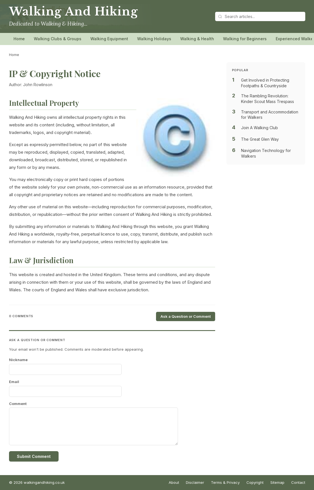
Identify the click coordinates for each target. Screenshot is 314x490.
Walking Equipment (109, 38)
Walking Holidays (154, 38)
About (174, 482)
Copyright (255, 482)
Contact (298, 482)
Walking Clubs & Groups (57, 38)
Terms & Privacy (225, 482)
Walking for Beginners (245, 38)
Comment (17, 403)
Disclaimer (195, 482)
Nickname (18, 359)
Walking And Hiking (73, 12)
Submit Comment (34, 456)
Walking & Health (197, 38)
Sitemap (277, 482)
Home (19, 38)
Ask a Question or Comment (186, 316)
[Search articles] (260, 16)
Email (14, 381)
